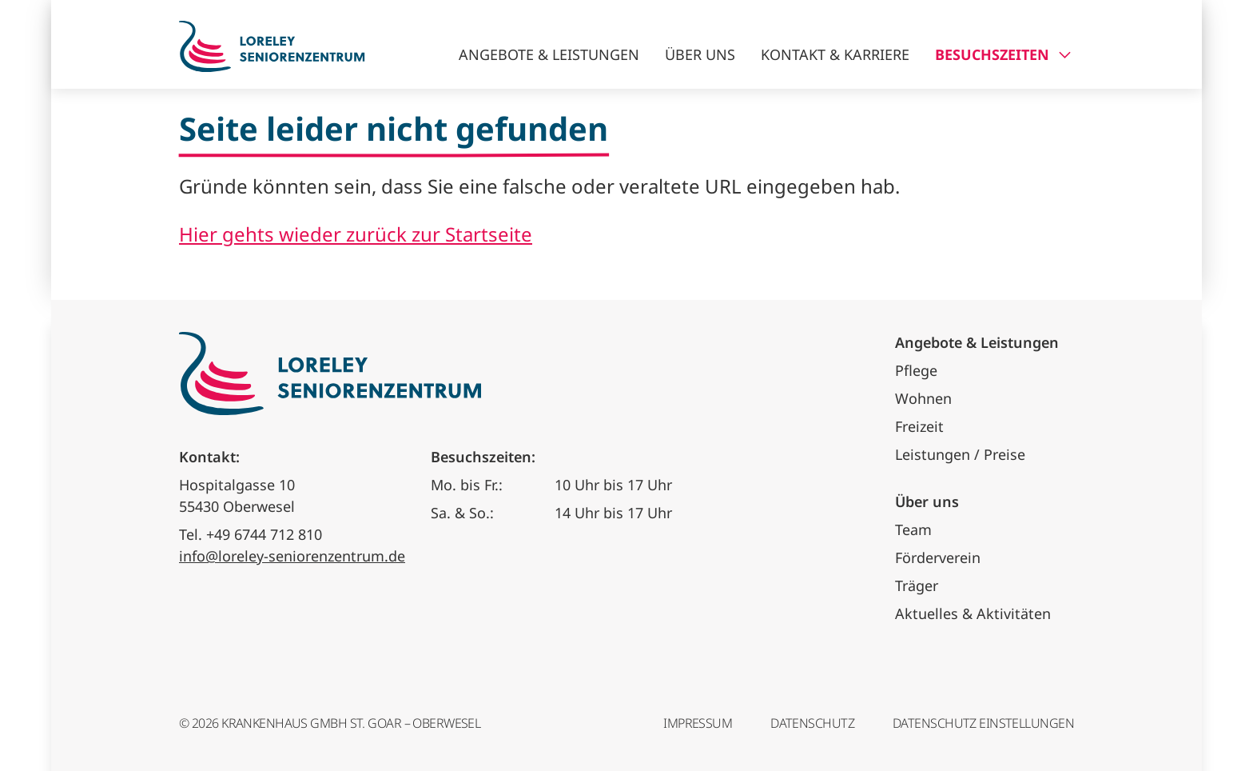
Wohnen (923, 398)
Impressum (697, 723)
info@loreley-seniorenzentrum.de (292, 555)
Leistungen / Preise (960, 454)
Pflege (916, 370)
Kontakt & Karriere (835, 55)
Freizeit (919, 426)
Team (913, 529)
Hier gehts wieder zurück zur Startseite (355, 234)
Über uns (700, 55)
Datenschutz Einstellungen (983, 723)
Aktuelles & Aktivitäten (973, 613)
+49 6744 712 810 (264, 534)
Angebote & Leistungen (549, 55)
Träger (916, 585)
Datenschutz (812, 723)
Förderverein (938, 557)
